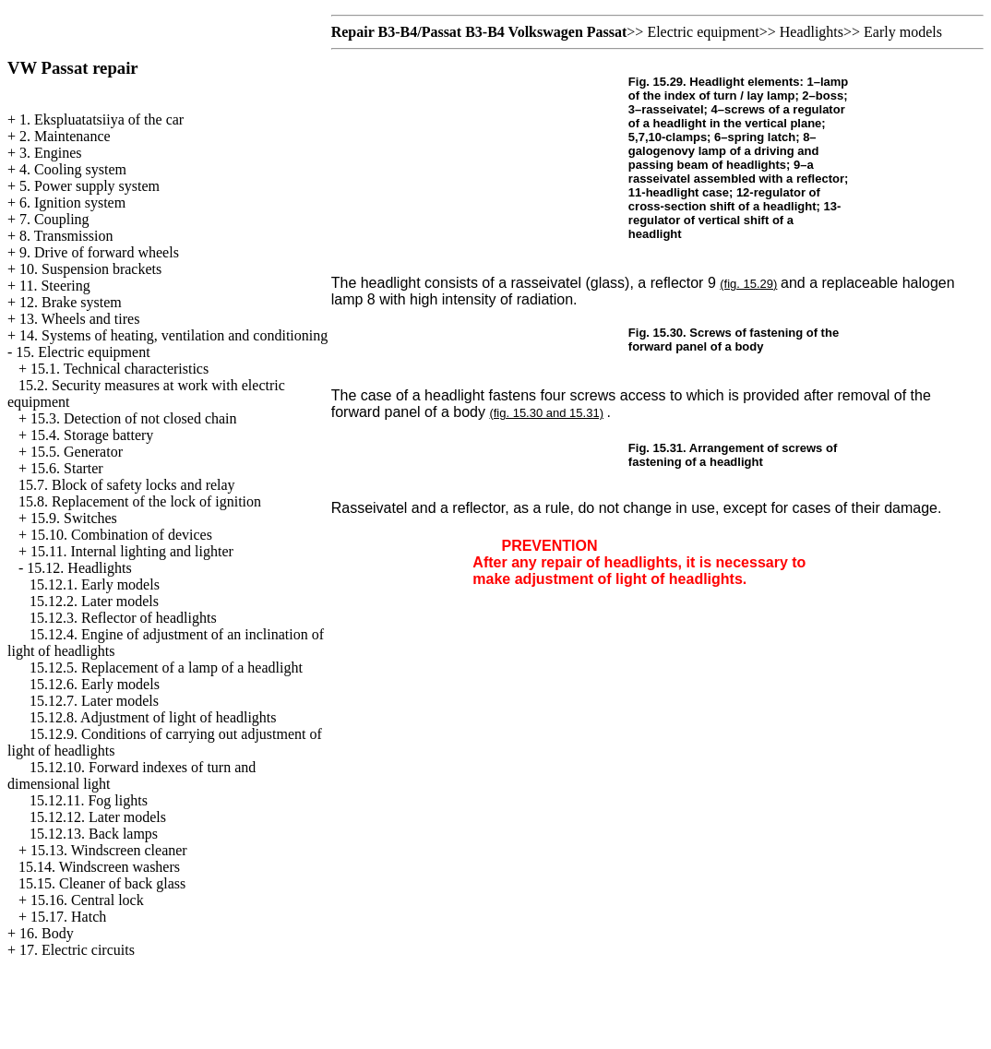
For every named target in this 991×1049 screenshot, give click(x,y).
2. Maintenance (65, 136)
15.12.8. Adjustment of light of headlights (153, 717)
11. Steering (54, 285)
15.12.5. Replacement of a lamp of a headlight (166, 667)
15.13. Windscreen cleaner (108, 850)
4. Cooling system (72, 169)
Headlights (811, 32)
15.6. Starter (66, 468)
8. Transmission (66, 236)
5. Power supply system (89, 186)
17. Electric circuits (77, 950)
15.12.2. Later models (94, 601)
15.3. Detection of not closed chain (133, 418)
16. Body (46, 933)
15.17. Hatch (68, 916)
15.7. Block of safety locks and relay (126, 485)
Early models (903, 32)
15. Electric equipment (82, 352)
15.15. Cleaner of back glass (101, 883)
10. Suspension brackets (90, 269)
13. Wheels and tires (79, 319)
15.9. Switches (73, 518)
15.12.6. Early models (95, 684)
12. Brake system (70, 302)
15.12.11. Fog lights (89, 800)
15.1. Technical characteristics (119, 368)
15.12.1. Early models (95, 584)
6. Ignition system (72, 202)
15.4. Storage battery (91, 435)
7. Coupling (54, 219)
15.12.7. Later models (94, 701)
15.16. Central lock (87, 900)
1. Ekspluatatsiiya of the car (101, 119)
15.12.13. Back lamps (94, 833)
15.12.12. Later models (98, 817)
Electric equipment (702, 32)
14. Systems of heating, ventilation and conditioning (173, 335)
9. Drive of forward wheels (99, 252)
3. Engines (50, 153)
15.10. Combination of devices (121, 534)
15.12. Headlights (79, 568)
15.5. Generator (76, 451)
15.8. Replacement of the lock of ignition (139, 501)
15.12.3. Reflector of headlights (123, 618)
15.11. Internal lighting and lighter (131, 551)
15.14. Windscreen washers (99, 867)
